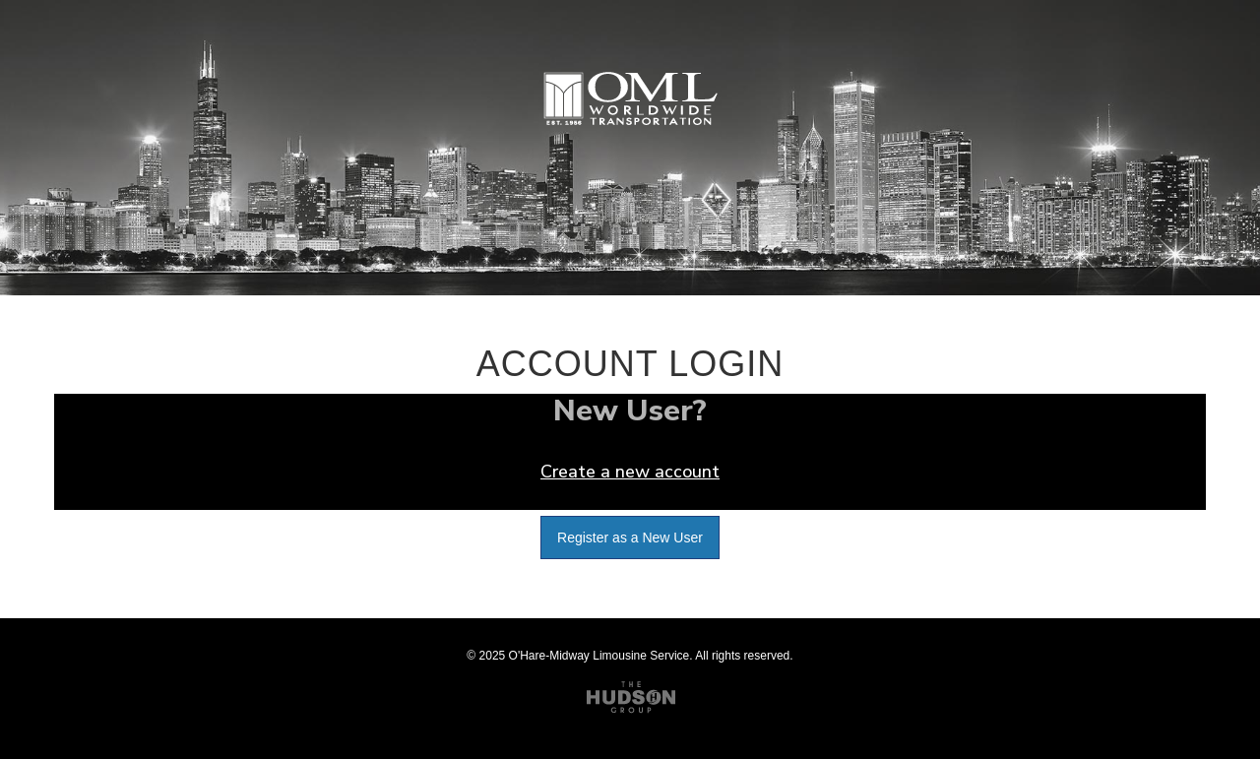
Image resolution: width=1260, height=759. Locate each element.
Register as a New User (630, 537)
